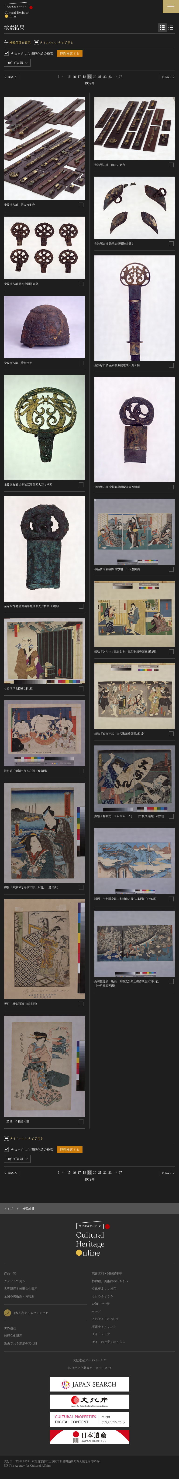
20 (94, 76)
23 (110, 76)
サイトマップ (101, 1334)
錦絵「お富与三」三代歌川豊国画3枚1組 (119, 733)
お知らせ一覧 (101, 1303)
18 (84, 76)
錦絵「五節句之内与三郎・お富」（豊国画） (32, 887)
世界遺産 (10, 1328)
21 (99, 76)
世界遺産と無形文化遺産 (20, 1288)
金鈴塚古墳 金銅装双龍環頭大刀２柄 (117, 365)
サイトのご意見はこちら (108, 1342)
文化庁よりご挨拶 (104, 1288)
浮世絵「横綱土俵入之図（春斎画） (26, 771)
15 (69, 76)
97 (120, 76)
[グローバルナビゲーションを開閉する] (171, 6)
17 (79, 76)
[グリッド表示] (162, 27)
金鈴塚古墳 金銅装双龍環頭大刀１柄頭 (28, 484)
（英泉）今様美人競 (16, 1121)
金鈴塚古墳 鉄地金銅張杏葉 (21, 284)
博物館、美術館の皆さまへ (110, 1281)
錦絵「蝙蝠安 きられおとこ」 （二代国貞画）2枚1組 (129, 816)
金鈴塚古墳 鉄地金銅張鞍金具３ (114, 243)
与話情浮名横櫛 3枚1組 (19, 688)
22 (105, 76)
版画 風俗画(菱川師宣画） (21, 1004)
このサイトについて (105, 1319)
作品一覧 (10, 1273)
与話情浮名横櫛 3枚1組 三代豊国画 (117, 569)
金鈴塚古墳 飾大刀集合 (19, 205)
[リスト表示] (171, 27)
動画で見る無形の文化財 (20, 1343)
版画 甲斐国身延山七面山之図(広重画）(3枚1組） (126, 899)
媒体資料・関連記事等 (107, 1273)
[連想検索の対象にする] (81, 205)
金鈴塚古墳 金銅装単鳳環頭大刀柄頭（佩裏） (32, 606)
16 (74, 76)
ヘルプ (96, 1311)
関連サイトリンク (104, 1326)
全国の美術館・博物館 (19, 1296)
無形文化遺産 (13, 1335)
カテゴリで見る (14, 1281)
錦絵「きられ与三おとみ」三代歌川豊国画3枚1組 (125, 651)
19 (89, 76)
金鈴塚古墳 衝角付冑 (18, 363)
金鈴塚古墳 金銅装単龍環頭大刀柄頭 (117, 487)
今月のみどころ (102, 1296)
